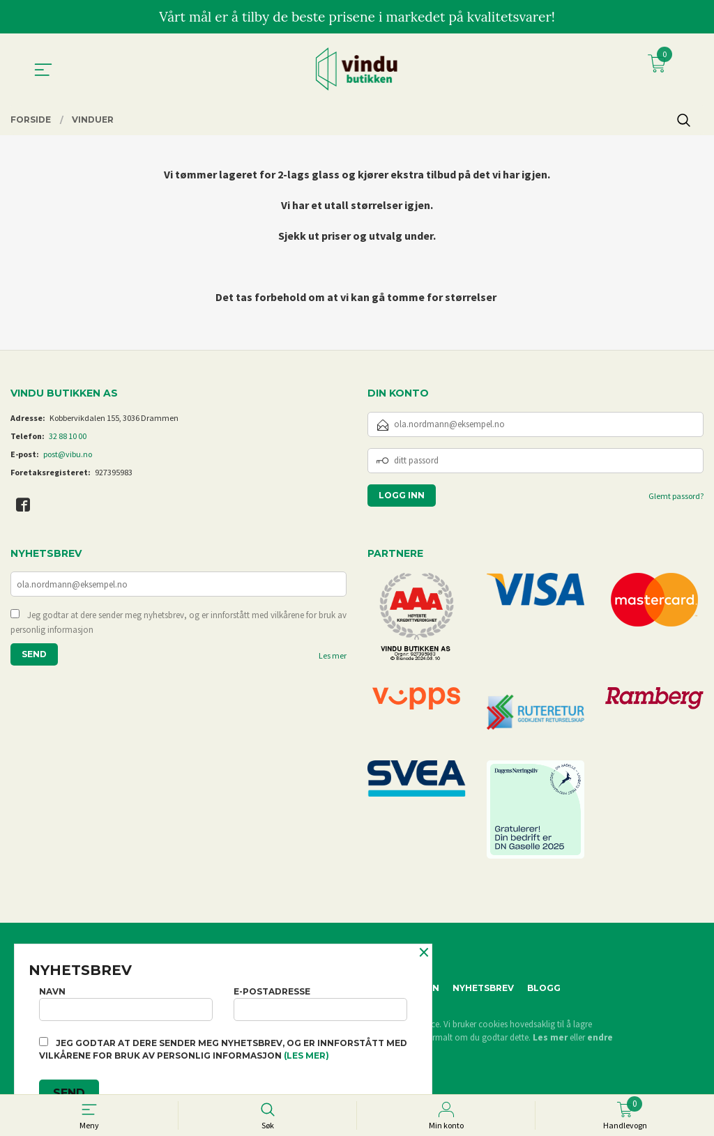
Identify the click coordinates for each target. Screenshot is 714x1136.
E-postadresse (320, 1001)
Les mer (333, 657)
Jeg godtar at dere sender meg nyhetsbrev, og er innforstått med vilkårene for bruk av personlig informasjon (178, 623)
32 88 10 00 (67, 436)
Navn (126, 1001)
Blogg (544, 988)
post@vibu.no (67, 454)
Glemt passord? (676, 496)
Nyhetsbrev (483, 988)
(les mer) (306, 1055)
